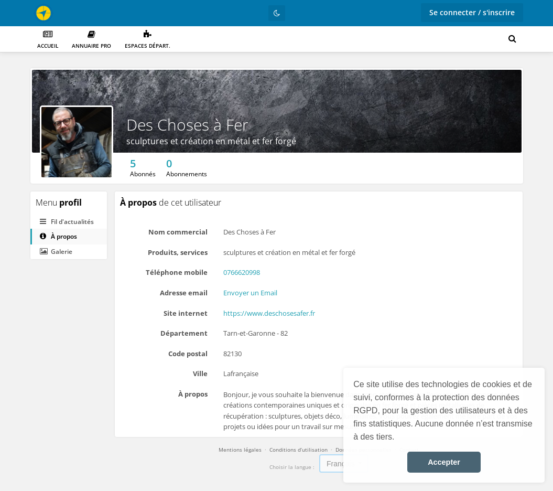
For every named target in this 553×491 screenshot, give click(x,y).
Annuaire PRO (91, 39)
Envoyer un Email (250, 292)
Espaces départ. (147, 39)
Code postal (188, 353)
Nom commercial (178, 232)
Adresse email (184, 292)
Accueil (47, 39)
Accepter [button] (444, 462)
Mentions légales (240, 449)
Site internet (186, 313)
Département (184, 333)
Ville (200, 373)
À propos (58, 236)
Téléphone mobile (177, 272)
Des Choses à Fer (187, 124)
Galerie (56, 251)
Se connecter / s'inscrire (472, 12)
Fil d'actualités (67, 221)
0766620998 (241, 272)
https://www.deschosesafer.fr (269, 313)
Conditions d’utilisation (298, 449)
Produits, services (178, 252)
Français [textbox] (341, 464)
